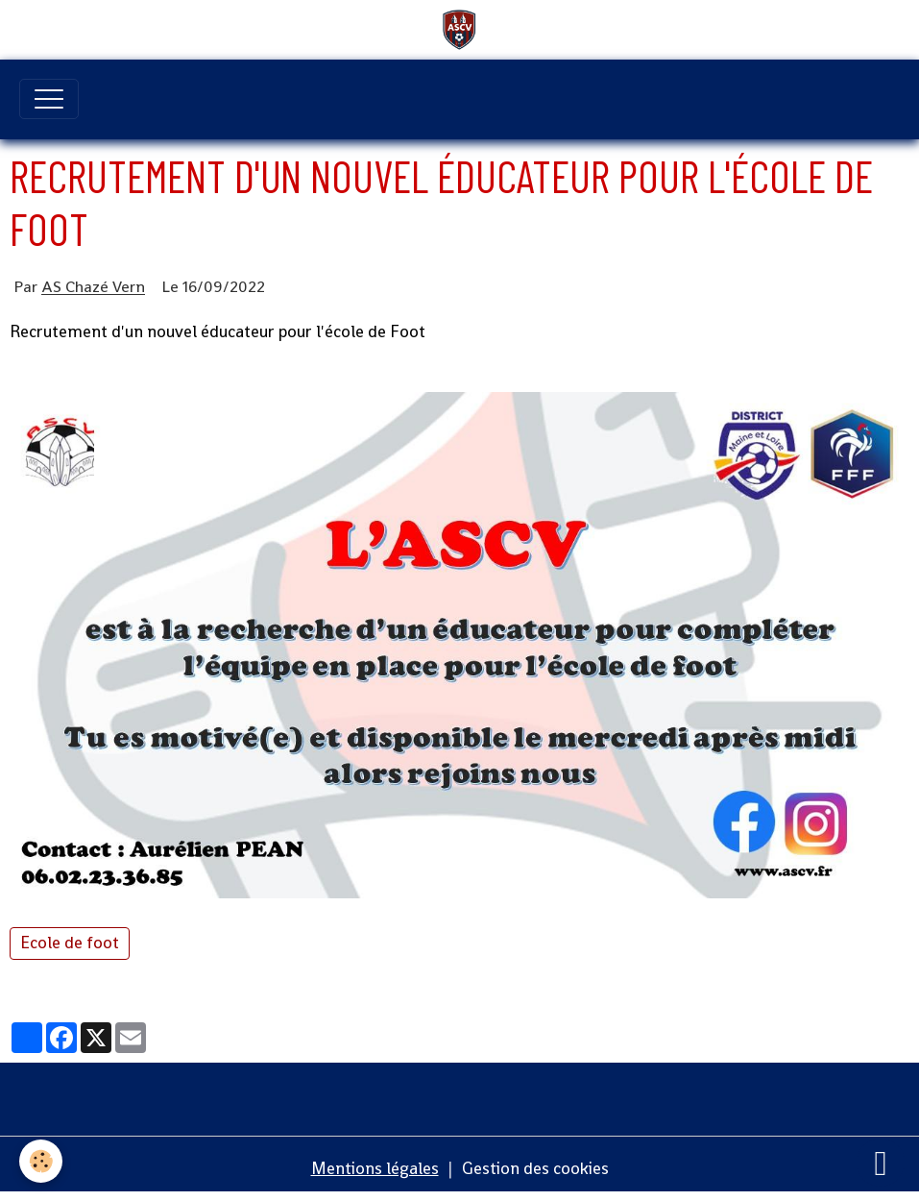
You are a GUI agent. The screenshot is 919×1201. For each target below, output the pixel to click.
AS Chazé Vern (93, 287)
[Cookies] (40, 1161)
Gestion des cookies (535, 1168)
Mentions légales (375, 1168)
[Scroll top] (881, 1163)
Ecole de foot (69, 942)
